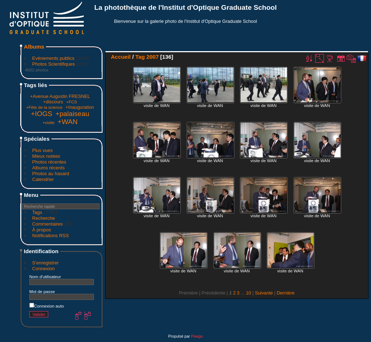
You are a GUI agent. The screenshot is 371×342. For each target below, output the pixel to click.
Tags (37, 212)
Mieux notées (46, 156)
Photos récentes (49, 162)
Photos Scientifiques (53, 64)
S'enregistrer (45, 262)
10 (248, 293)
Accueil (121, 57)
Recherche (43, 218)
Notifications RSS (50, 235)
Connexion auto (46, 306)
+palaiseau (72, 114)
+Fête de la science (44, 107)
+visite (48, 122)
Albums (34, 47)
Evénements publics (53, 58)
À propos (41, 229)
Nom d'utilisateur (45, 276)
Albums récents (48, 167)
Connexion (43, 268)
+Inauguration (80, 107)
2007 (152, 57)
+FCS (71, 102)
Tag (140, 57)
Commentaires (47, 224)
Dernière (286, 293)
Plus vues (42, 150)
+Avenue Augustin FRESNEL (60, 96)
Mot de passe (42, 291)
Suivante (264, 293)
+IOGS (41, 114)
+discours (53, 101)
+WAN (68, 121)
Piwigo (197, 336)
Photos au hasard (50, 173)
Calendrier (43, 179)
